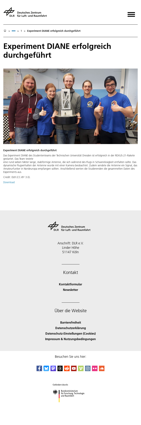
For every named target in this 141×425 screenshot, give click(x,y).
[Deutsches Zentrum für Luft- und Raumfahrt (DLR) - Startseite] (26, 13)
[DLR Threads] (60, 370)
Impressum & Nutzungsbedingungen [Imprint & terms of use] (70, 339)
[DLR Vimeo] (81, 370)
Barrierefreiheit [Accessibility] (70, 322)
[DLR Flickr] (94, 370)
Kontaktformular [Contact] (70, 284)
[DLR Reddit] (67, 370)
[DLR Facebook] (39, 370)
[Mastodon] (53, 370)
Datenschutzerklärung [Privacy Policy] (70, 328)
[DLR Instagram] (88, 370)
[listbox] (13, 30)
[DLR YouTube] (74, 370)
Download (9, 182)
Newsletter (70, 290)
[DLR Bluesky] (46, 370)
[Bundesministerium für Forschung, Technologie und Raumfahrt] (70, 405)
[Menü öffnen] (131, 13)
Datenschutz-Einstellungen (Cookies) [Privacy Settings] (70, 333)
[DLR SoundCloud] (101, 370)
